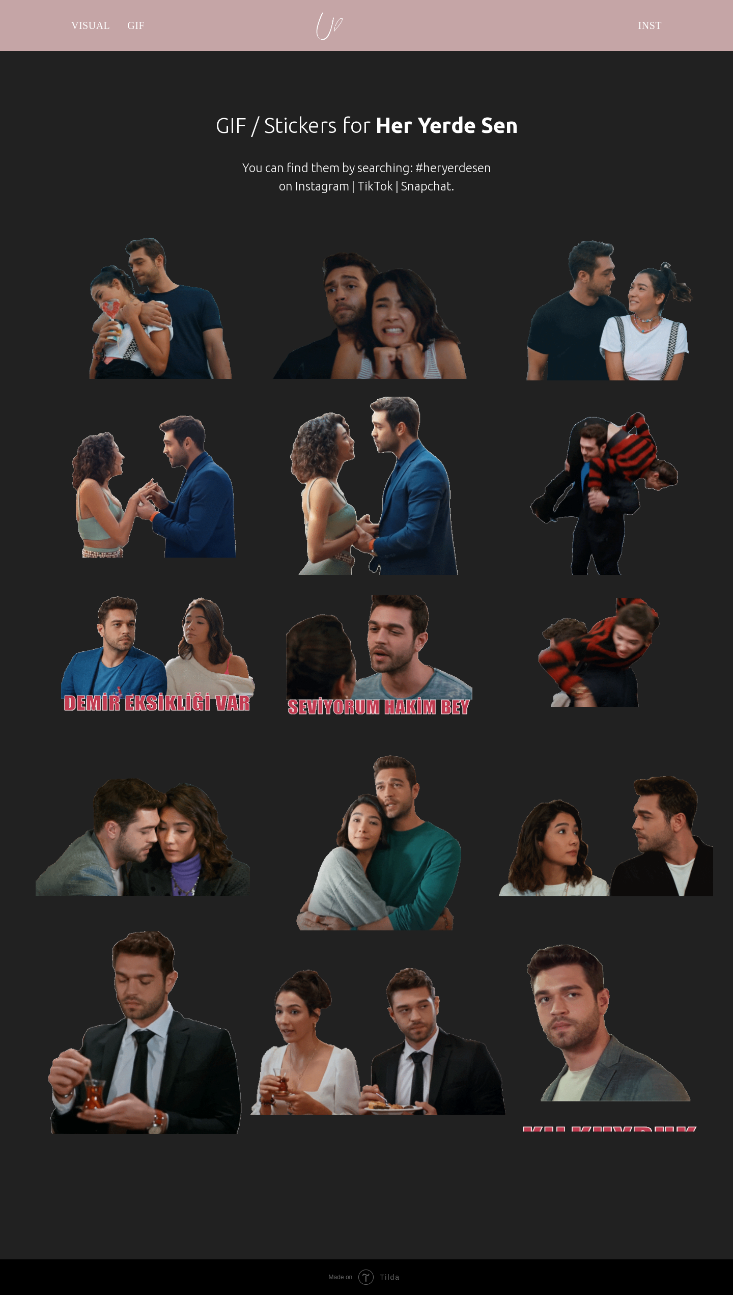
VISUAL (90, 25)
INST (650, 25)
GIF (136, 25)
